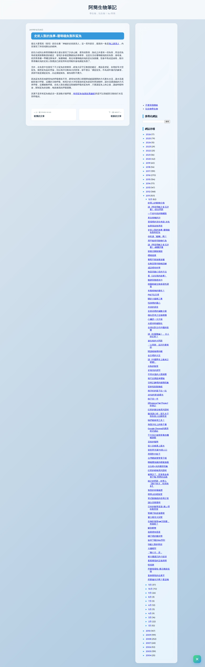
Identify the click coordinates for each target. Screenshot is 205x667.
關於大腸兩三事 (155, 298)
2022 (148, 150)
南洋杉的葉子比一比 (157, 390)
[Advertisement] (159, 45)
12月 (150, 199)
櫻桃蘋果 (152, 255)
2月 (150, 621)
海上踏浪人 (114, 43)
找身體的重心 (154, 303)
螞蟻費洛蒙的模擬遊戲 (158, 462)
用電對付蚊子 (154, 454)
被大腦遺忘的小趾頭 (157, 556)
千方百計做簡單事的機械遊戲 (158, 436)
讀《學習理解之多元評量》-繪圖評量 (158, 245)
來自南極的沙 (154, 217)
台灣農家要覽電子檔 (157, 458)
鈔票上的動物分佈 (156, 203)
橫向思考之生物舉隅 (157, 315)
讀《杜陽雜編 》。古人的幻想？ (158, 335)
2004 (148, 655)
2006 (148, 647)
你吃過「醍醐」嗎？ (157, 236)
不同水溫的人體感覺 (157, 374)
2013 (148, 187)
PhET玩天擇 (153, 294)
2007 (148, 643)
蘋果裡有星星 (154, 532)
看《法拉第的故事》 (157, 275)
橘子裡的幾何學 (155, 536)
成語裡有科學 (154, 267)
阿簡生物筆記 (102, 7)
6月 (150, 605)
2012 (148, 191)
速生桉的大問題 (155, 340)
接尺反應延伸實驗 (156, 378)
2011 (148, 195)
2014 (148, 183)
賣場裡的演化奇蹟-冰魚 (159, 221)
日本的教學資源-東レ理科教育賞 (159, 507)
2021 (148, 154)
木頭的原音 (153, 307)
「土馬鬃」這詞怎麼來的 (158, 346)
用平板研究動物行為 (157, 240)
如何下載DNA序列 (156, 540)
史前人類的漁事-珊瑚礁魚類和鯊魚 (58, 36)
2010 (148, 630)
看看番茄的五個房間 (157, 560)
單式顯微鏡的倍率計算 (158, 498)
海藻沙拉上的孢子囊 (157, 424)
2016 (148, 175)
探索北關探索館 (155, 251)
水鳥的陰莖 (153, 366)
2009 (148, 635)
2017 (148, 171)
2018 (148, 167)
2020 (148, 159)
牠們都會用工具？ (156, 420)
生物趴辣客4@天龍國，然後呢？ (158, 522)
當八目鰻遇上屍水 (156, 445)
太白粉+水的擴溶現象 (158, 466)
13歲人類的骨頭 (155, 544)
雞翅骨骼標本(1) (155, 280)
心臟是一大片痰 (155, 319)
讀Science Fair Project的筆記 (158, 404)
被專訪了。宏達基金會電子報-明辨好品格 (158, 475)
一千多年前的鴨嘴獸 (157, 213)
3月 (150, 617)
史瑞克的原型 (154, 370)
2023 (148, 146)
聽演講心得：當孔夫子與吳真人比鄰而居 (158, 414)
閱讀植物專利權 (155, 351)
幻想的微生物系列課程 (158, 409)
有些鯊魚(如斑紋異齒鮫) (84, 93)
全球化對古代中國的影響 (158, 328)
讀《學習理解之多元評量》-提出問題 (158, 208)
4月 (150, 613)
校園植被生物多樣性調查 (158, 285)
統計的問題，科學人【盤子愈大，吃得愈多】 (158, 483)
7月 (150, 601)
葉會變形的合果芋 (156, 575)
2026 (148, 134)
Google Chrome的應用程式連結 (158, 429)
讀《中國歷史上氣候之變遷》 (158, 360)
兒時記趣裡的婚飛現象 (158, 382)
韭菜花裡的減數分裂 (157, 311)
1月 (149, 625)
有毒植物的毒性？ (156, 290)
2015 (148, 179)
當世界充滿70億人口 (157, 450)
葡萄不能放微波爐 (156, 259)
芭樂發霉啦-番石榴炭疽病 (159, 570)
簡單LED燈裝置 (155, 494)
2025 (148, 138)
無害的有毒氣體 (155, 490)
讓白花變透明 (154, 502)
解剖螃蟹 (152, 528)
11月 (150, 584)
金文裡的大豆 (154, 355)
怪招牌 (151, 564)
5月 (150, 609)
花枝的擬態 (153, 441)
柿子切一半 (153, 399)
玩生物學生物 (151, 108)
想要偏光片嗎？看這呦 (158, 579)
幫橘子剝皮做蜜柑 (156, 513)
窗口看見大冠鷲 (155, 517)
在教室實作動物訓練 (157, 263)
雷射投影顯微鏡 (155, 386)
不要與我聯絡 (151, 105)
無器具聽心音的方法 (157, 271)
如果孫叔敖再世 (155, 225)
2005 (148, 651)
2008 (148, 639)
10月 (150, 588)
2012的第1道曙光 (155, 394)
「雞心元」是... (155, 552)
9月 (150, 593)
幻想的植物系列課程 (157, 470)
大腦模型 (152, 548)
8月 (150, 597)
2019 (148, 163)
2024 (148, 142)
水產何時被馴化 (155, 323)
